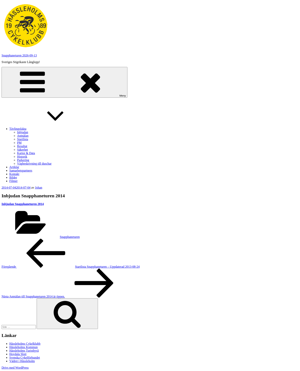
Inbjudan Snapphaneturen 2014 (23, 204)
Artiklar (14, 167)
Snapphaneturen (70, 237)
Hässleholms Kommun (23, 347)
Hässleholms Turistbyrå (24, 350)
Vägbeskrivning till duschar (34, 163)
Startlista (22, 139)
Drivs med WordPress (15, 367)
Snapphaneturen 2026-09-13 (19, 55)
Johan (38, 187)
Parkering (23, 160)
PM (19, 142)
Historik (22, 156)
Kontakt (14, 174)
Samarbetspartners (20, 170)
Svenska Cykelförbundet (24, 357)
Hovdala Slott (17, 354)
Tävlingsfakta (47, 128)
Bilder (13, 177)
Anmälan (23, 135)
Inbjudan (22, 132)
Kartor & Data (26, 153)
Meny (64, 82)
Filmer (13, 181)
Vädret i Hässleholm (22, 361)
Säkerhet (22, 149)
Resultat (22, 146)
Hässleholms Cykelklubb (24, 343)
